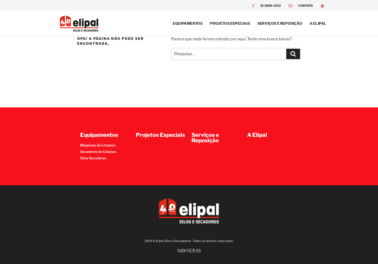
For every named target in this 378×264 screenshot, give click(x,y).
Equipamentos (187, 23)
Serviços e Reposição (279, 23)
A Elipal (317, 23)
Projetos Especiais (230, 23)
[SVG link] (189, 251)
